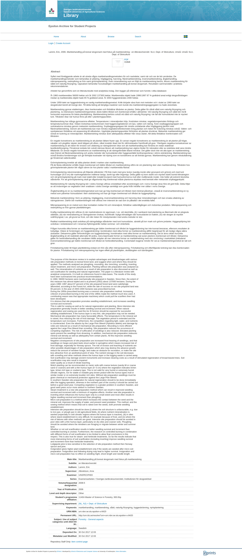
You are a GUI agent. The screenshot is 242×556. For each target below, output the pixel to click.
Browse (111, 36)
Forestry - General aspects (91, 519)
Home (56, 36)
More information (121, 551)
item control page (80, 541)
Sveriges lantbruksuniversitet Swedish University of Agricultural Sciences (84, 10)
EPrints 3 (59, 551)
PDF (126, 59)
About (83, 36)
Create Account (63, 43)
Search (138, 36)
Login (50, 43)
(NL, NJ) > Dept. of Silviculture (93, 503)
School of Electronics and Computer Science (84, 551)
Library (71, 15)
